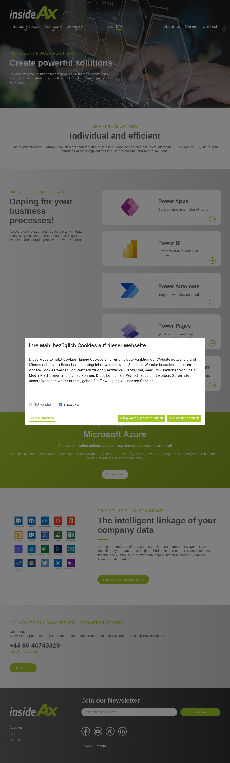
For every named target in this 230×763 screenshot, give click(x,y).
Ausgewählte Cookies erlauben (141, 418)
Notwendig (42, 404)
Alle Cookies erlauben (184, 418)
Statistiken (71, 404)
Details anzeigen (42, 418)
